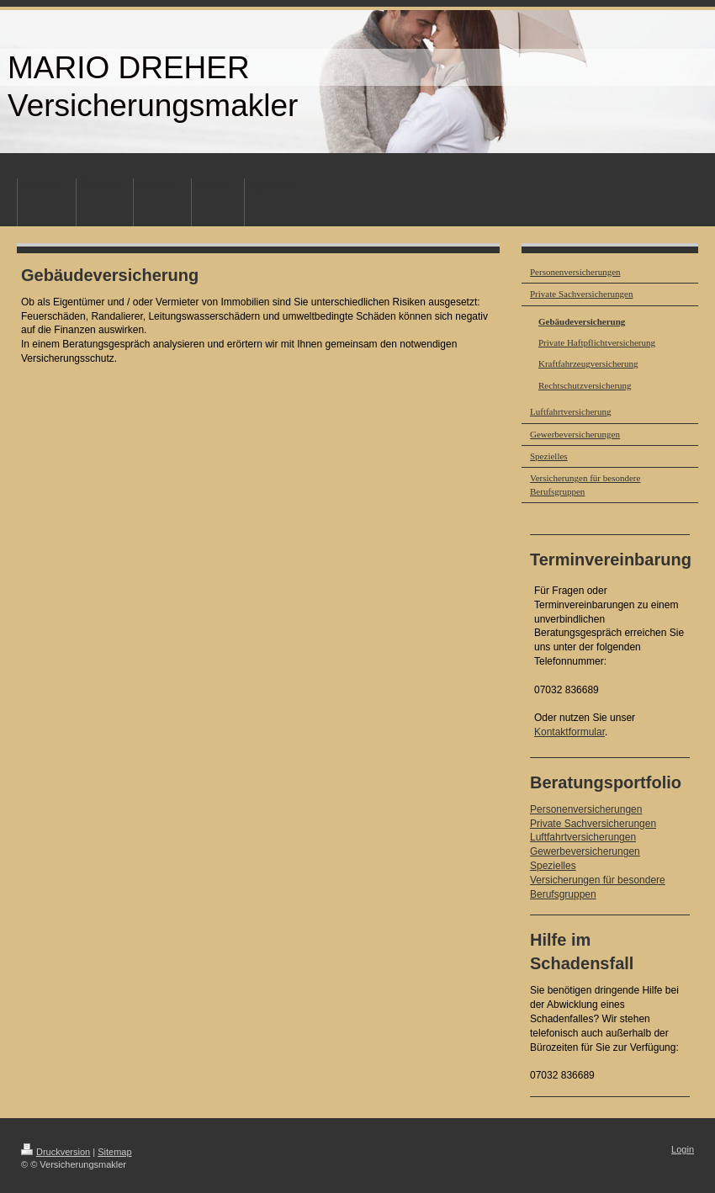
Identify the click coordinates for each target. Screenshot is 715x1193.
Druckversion (55, 1152)
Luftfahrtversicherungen (583, 837)
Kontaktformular (569, 732)
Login (682, 1149)
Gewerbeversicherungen (585, 851)
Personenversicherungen (586, 809)
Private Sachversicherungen (593, 824)
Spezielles (553, 866)
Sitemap (114, 1152)
